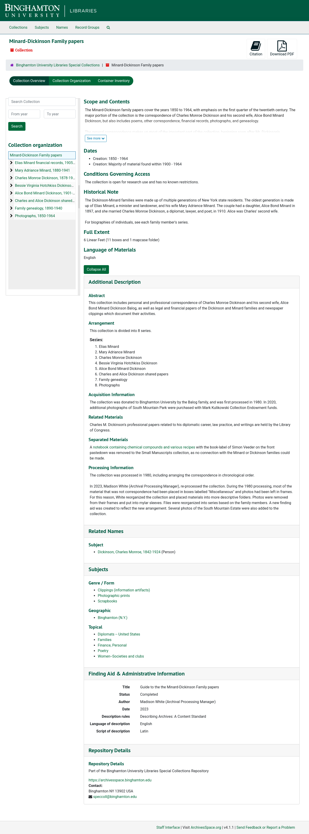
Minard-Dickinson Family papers (36, 155)
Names (62, 27)
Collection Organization (72, 81)
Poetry (103, 651)
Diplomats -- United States (119, 634)
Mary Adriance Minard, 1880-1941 (42, 170)
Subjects (42, 27)
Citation (256, 48)
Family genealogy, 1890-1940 (38, 208)
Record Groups (87, 27)
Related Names (106, 531)
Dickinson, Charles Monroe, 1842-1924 (129, 552)
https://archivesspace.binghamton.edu (120, 780)
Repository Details (110, 750)
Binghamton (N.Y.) (112, 618)
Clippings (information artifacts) (124, 590)
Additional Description (115, 281)
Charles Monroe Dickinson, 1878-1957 (46, 178)
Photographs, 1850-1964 (35, 216)
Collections (18, 27)
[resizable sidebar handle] (79, 197)
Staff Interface (168, 827)
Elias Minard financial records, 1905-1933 (48, 163)
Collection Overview (29, 81)
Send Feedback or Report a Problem (266, 827)
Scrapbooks (107, 601)
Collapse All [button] (96, 269)
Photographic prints (114, 595)
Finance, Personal (112, 645)
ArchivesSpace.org (206, 827)
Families (104, 640)
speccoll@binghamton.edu (115, 796)
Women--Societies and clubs (121, 656)
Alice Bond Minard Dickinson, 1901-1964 (48, 193)
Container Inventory (114, 81)
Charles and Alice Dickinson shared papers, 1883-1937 (59, 201)
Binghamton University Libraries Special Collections (58, 65)
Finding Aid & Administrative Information (137, 673)
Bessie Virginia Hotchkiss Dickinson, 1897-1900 (53, 185)
